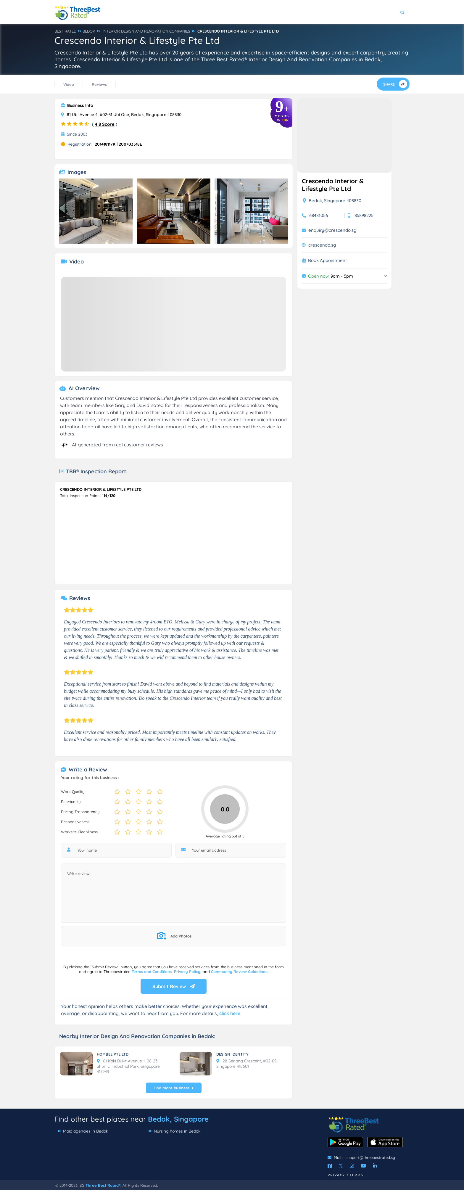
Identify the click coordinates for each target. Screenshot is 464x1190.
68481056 (318, 215)
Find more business (174, 1088)
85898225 (364, 215)
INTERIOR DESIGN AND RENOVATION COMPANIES (146, 31)
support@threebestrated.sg (370, 1157)
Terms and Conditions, (153, 971)
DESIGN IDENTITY (232, 1054)
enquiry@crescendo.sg (332, 230)
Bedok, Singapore (178, 1119)
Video (68, 84)
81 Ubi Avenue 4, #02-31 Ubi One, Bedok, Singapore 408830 (121, 114)
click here (229, 1013)
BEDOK (89, 31)
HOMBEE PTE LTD (112, 1054)
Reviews (99, 84)
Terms (356, 1175)
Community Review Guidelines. (239, 971)
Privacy (336, 1175)
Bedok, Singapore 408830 (332, 200)
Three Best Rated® (103, 1185)
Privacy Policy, (188, 971)
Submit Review (173, 986)
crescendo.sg (322, 245)
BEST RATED (65, 31)
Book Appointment (327, 260)
